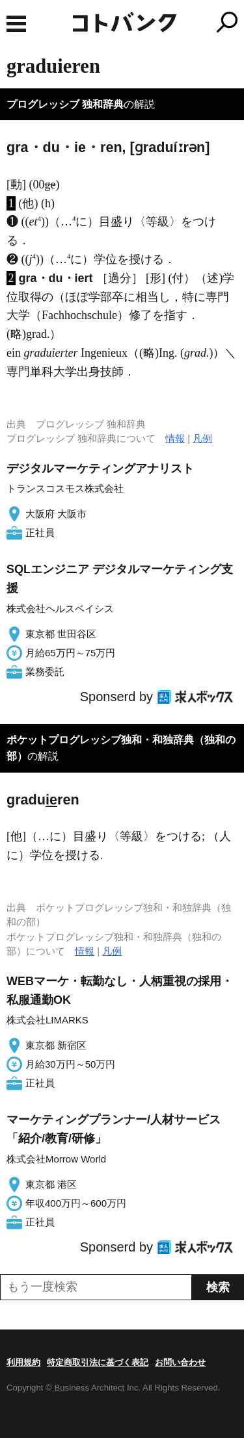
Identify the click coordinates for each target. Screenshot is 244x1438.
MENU (16, 23)
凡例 (202, 438)
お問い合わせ (180, 1362)
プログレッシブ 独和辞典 (65, 104)
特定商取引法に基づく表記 (97, 1362)
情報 (175, 438)
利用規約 (23, 1362)
